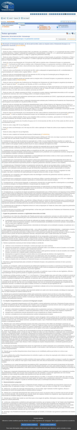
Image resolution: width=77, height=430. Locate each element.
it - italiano (52, 14)
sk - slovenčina (69, 14)
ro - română (67, 14)
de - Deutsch (38, 14)
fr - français (46, 14)
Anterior (10, 18)
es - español (33, 14)
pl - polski (63, 14)
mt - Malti (59, 14)
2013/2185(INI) (11, 21)
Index (4, 18)
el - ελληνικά (42, 14)
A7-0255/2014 (5, 26)
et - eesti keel (40, 14)
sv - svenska (74, 14)
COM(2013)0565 (21, 80)
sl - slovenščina (71, 14)
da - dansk (36, 14)
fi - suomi (73, 14)
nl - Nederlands (61, 14)
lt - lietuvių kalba (55, 14)
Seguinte (16, 18)
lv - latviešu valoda (54, 14)
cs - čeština (34, 14)
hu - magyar (57, 14)
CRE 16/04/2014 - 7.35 (45, 28)
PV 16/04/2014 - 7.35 (44, 26)
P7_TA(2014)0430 (63, 26)
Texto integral (26, 18)
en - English (44, 14)
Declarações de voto (44, 29)
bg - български (31, 14)
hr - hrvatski (50, 14)
